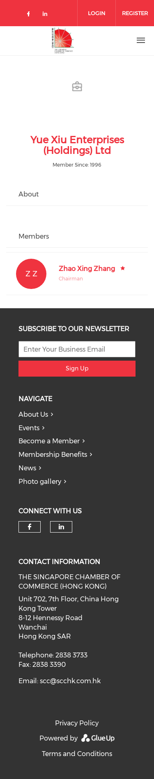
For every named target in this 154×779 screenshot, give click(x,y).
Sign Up (77, 368)
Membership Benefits (52, 454)
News (27, 468)
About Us (33, 414)
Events (28, 428)
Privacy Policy (77, 723)
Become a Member (49, 441)
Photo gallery (39, 481)
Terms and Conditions (77, 754)
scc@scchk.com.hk (70, 681)
